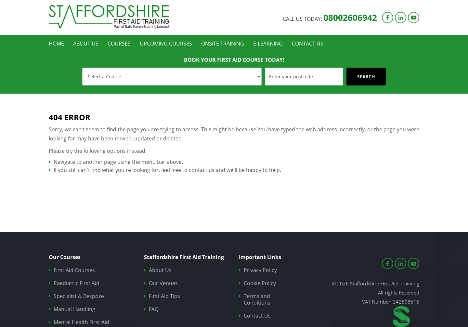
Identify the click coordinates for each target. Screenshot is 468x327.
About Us (85, 43)
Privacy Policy (260, 270)
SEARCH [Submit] (366, 76)
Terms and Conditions (257, 299)
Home (56, 43)
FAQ (154, 309)
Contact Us (307, 43)
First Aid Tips (164, 296)
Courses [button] (119, 43)
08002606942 (350, 17)
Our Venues (163, 283)
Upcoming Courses (166, 43)
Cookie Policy (260, 283)
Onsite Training (222, 43)
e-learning (268, 43)
